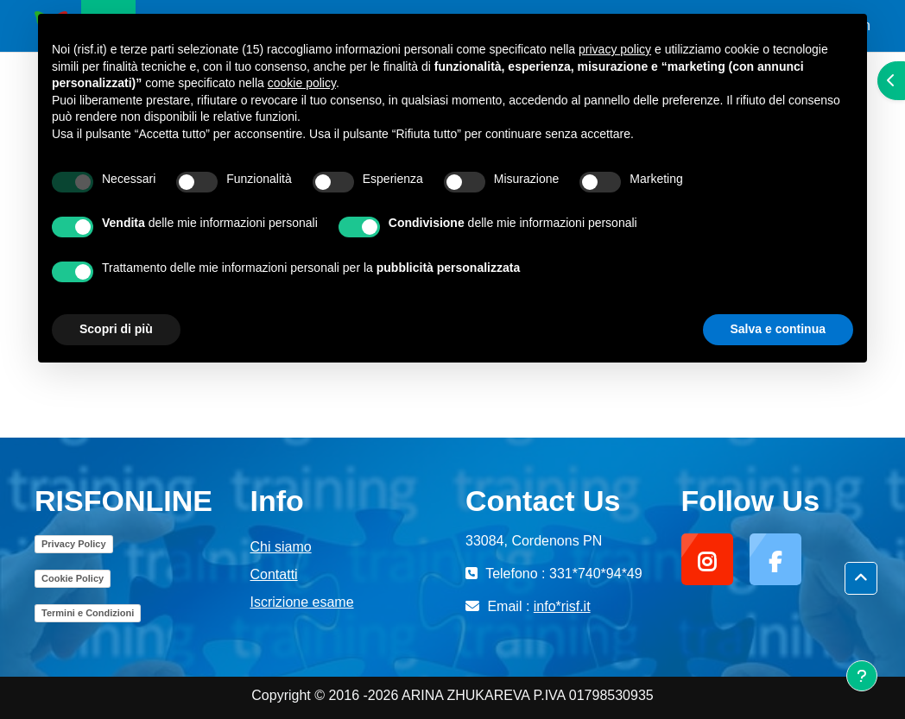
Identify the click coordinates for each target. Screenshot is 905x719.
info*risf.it (562, 606)
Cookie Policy (72, 578)
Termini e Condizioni (87, 613)
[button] (861, 579)
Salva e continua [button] (778, 329)
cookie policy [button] (302, 83)
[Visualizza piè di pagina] (861, 675)
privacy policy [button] (615, 49)
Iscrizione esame (302, 602)
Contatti (274, 574)
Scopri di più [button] (116, 329)
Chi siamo (281, 546)
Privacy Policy (73, 544)
